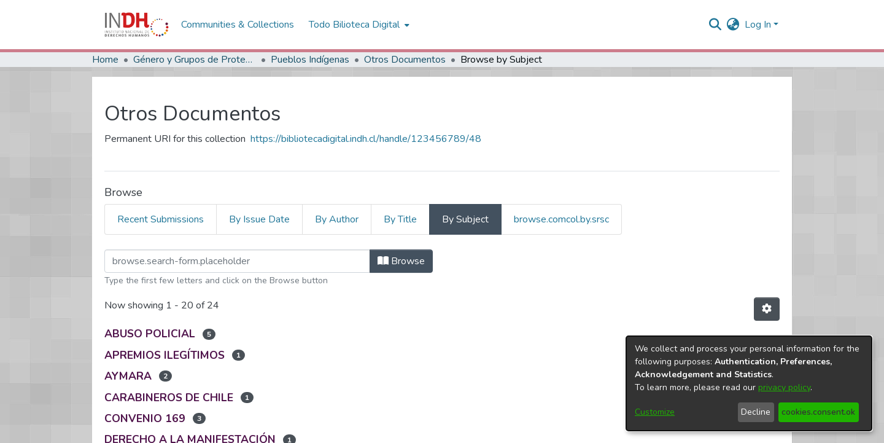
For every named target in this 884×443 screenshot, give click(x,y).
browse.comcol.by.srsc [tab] (561, 219)
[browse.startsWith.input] (237, 261)
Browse (401, 261)
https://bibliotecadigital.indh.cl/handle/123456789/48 (365, 139)
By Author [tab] (337, 219)
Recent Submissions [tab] (160, 219)
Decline (755, 412)
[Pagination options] (767, 309)
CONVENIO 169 (144, 418)
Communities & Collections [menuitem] (237, 24)
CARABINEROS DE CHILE (168, 397)
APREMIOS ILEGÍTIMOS (164, 355)
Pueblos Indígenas (310, 59)
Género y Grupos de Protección (194, 59)
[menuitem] (733, 24)
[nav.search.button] (715, 24)
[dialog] (749, 383)
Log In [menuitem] (758, 24)
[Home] (136, 24)
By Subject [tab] (465, 219)
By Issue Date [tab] (259, 219)
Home (105, 59)
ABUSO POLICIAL (149, 333)
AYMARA (128, 376)
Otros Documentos (405, 59)
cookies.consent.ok (818, 412)
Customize (655, 412)
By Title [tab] (400, 219)
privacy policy (784, 387)
